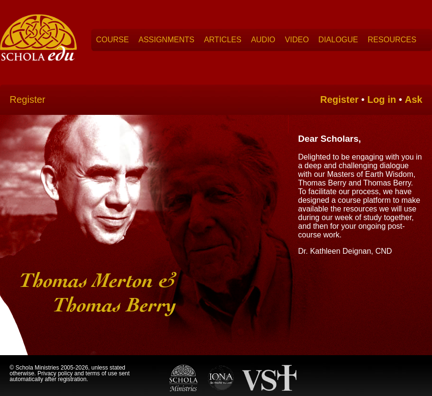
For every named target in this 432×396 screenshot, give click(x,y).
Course (112, 40)
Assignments (166, 40)
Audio (263, 40)
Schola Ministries (37, 367)
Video (297, 40)
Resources (392, 40)
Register (27, 99)
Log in (381, 99)
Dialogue (338, 40)
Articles (222, 40)
